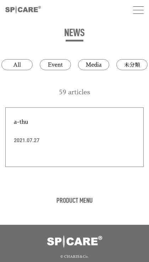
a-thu (21, 122)
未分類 (132, 64)
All (17, 64)
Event (55, 64)
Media (93, 64)
